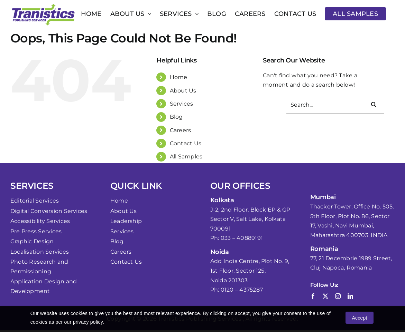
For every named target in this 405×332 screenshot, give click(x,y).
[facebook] (313, 296)
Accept (359, 318)
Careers (180, 130)
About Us (183, 90)
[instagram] (338, 296)
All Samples (186, 156)
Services (181, 103)
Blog (176, 117)
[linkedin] (350, 296)
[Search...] (335, 105)
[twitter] (325, 296)
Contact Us (185, 143)
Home (178, 77)
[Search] (373, 104)
